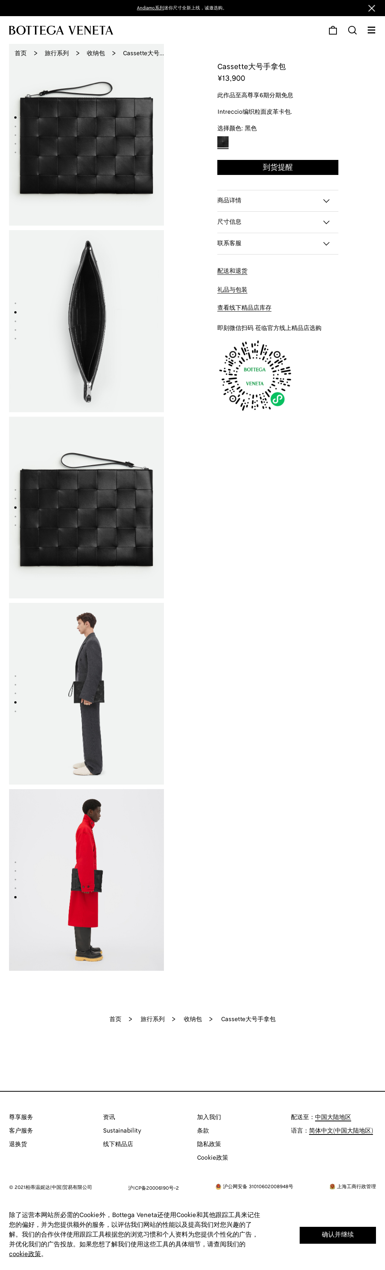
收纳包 (96, 53)
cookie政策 (25, 1254)
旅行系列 (57, 53)
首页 (21, 53)
